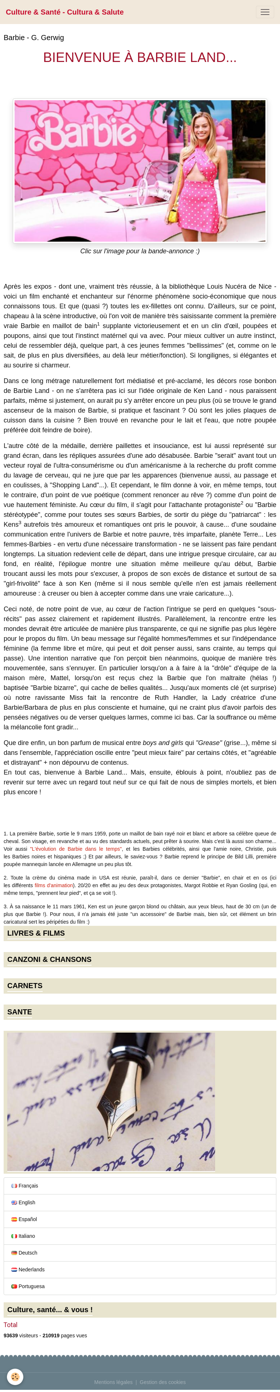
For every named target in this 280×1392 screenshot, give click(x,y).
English (23, 1202)
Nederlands (28, 1269)
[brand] (65, 12)
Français (24, 1186)
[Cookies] (15, 1377)
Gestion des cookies (163, 1382)
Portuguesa (28, 1286)
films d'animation (54, 885)
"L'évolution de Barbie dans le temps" (76, 849)
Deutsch (24, 1253)
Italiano (23, 1236)
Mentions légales (113, 1382)
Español (24, 1219)
